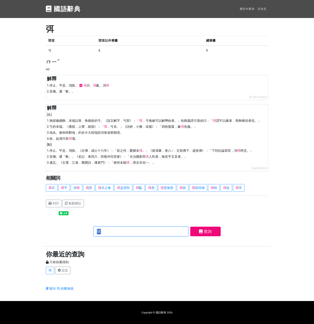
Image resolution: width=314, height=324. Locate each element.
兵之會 (104, 188)
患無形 (167, 188)
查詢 (205, 231)
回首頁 (262, 8)
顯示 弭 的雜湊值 (59, 288)
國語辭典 (63, 9)
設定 (63, 270)
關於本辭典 (247, 8)
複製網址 (73, 203)
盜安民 (123, 188)
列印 (53, 203)
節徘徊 (198, 188)
